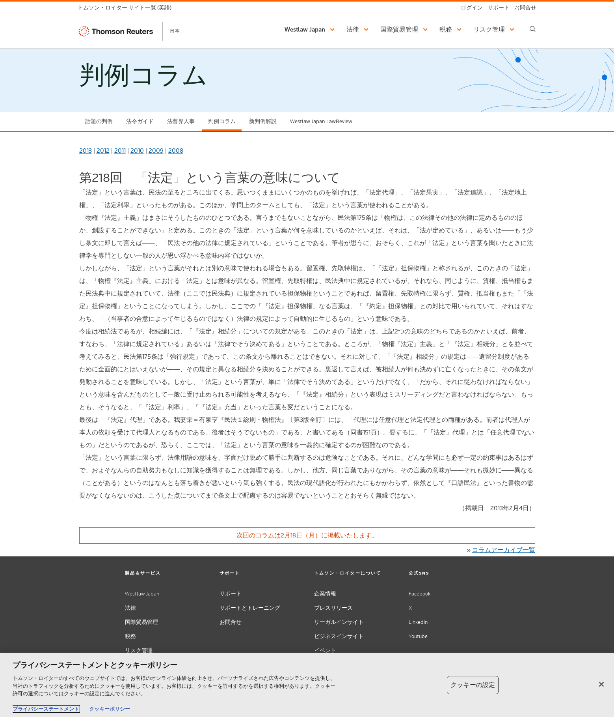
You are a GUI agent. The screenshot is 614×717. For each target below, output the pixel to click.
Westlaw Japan (142, 593)
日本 (175, 31)
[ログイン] (469, 8)
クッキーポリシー (109, 709)
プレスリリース (333, 608)
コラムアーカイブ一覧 (503, 550)
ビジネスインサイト (339, 636)
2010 (137, 150)
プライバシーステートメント (46, 709)
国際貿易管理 (141, 622)
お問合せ (231, 622)
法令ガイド (140, 121)
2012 (103, 150)
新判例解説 (263, 121)
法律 (130, 608)
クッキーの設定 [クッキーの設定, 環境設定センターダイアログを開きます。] (472, 684)
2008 (175, 150)
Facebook (419, 593)
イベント (325, 650)
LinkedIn (418, 622)
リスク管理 (139, 650)
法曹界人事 (181, 121)
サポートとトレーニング (250, 608)
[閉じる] (601, 684)
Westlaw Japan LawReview (321, 121)
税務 (130, 636)
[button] (311, 29)
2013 (85, 150)
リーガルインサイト (339, 622)
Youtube (418, 636)
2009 (156, 150)
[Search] (533, 29)
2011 (120, 150)
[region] (307, 685)
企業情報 (325, 593)
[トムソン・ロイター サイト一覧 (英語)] (127, 8)
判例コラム (222, 121)
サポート (231, 593)
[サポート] (496, 8)
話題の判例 (99, 121)
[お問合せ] (523, 8)
